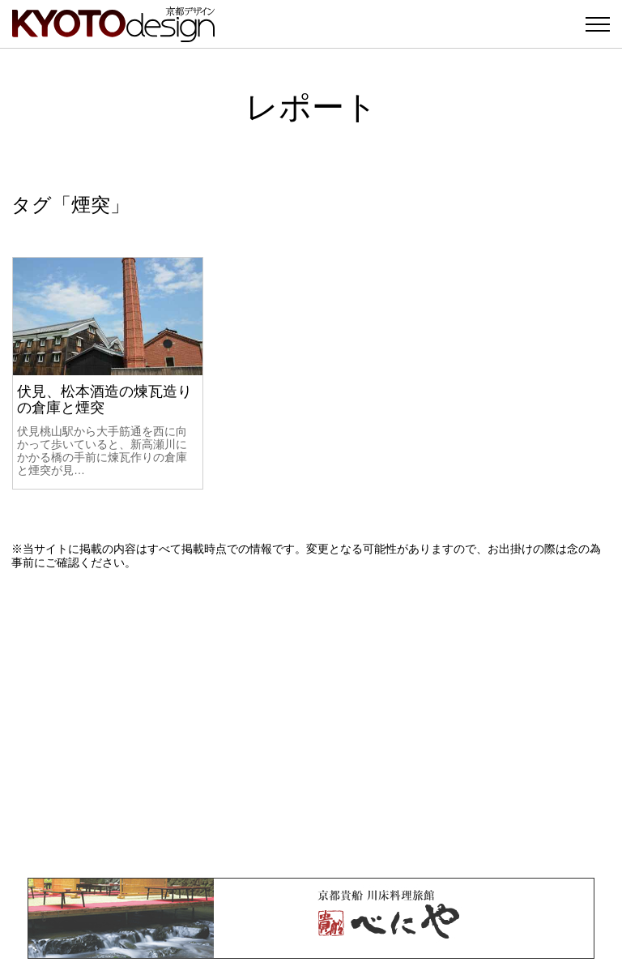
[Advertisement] (311, 723)
